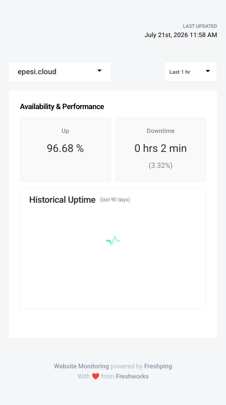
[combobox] (60, 72)
